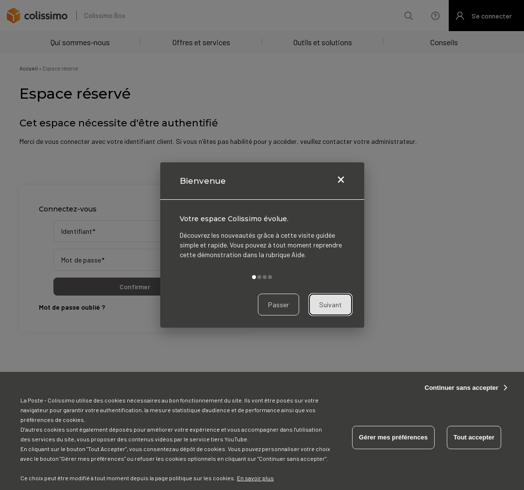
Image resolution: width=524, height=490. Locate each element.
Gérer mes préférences (393, 437)
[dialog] (262, 245)
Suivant (330, 304)
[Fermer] (341, 181)
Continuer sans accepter (461, 387)
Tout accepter (474, 437)
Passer (278, 304)
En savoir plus (255, 477)
